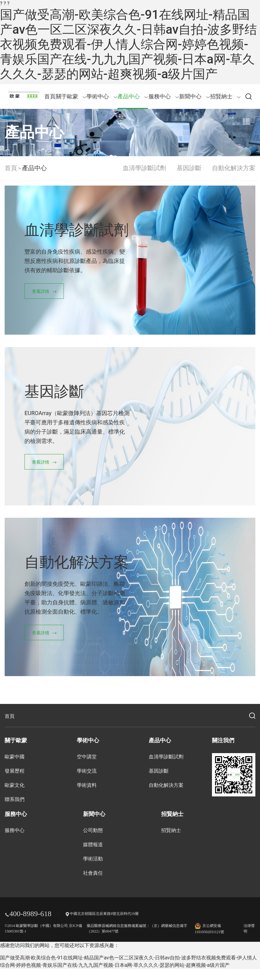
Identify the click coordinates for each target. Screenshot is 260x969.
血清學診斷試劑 (144, 168)
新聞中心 (194, 96)
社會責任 (93, 873)
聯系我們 (14, 799)
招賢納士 (225, 96)
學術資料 (87, 785)
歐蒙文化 (14, 785)
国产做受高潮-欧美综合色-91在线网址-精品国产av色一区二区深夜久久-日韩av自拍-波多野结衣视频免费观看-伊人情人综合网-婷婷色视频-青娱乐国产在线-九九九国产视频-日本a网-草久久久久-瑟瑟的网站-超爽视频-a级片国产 (128, 44)
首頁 (49, 96)
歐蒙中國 (14, 756)
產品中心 (132, 96)
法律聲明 (249, 928)
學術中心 (101, 96)
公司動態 (93, 830)
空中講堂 (87, 756)
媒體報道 (93, 844)
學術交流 (87, 771)
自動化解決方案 (233, 168)
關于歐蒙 (71, 96)
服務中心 (163, 96)
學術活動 (93, 858)
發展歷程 (14, 771)
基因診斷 (189, 168)
